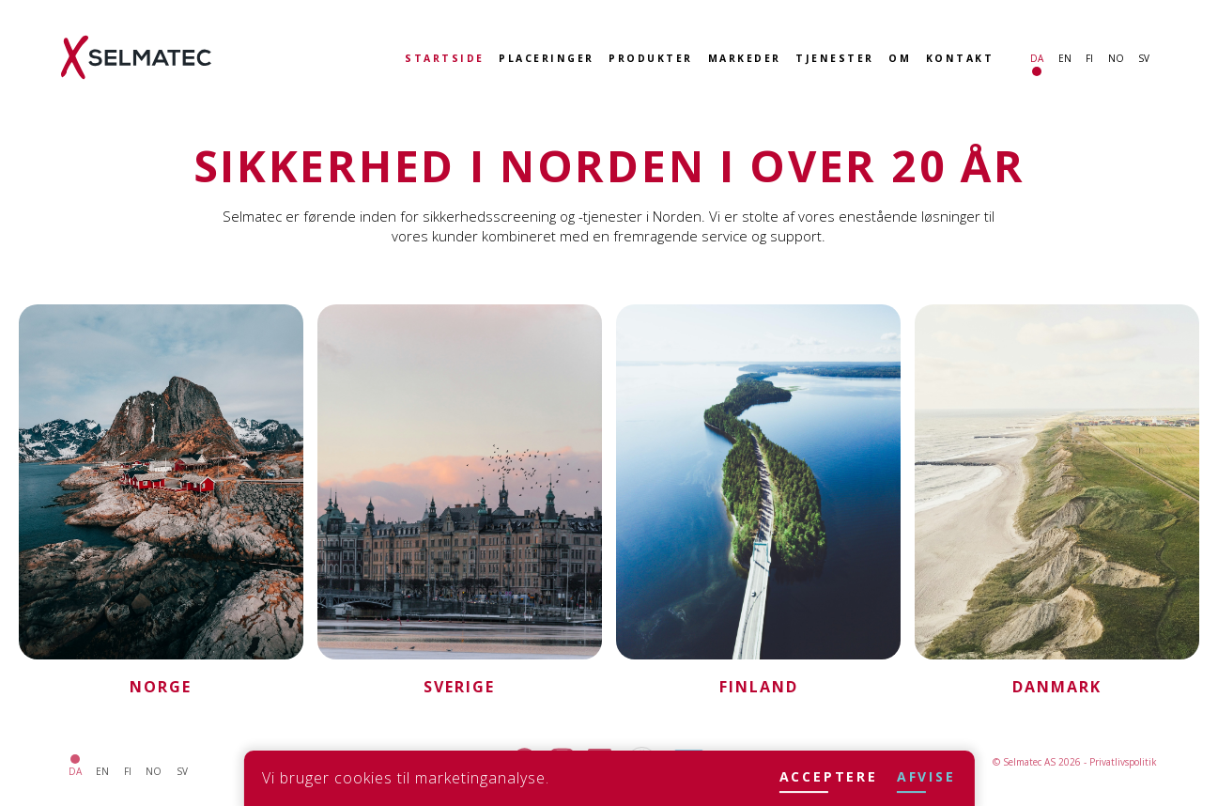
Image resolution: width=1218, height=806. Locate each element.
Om (899, 58)
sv (1143, 58)
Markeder (744, 58)
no (1116, 58)
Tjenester (834, 58)
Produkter (651, 58)
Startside (445, 58)
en (1065, 58)
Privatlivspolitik (1123, 761)
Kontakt (960, 58)
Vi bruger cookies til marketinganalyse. (405, 777)
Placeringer (546, 58)
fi (1089, 58)
